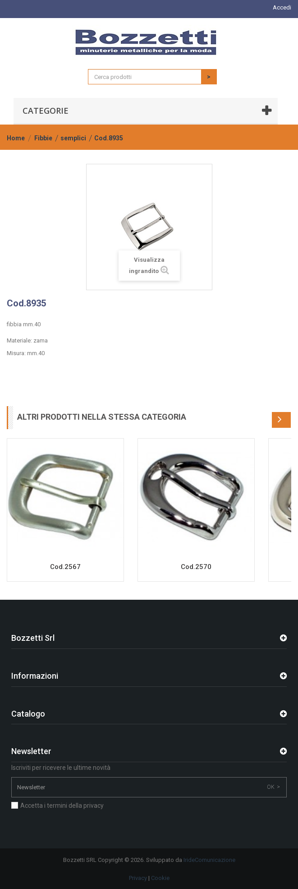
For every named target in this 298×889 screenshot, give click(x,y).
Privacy (138, 878)
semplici (73, 138)
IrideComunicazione (209, 860)
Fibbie (43, 138)
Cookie (160, 878)
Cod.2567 (65, 567)
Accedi (282, 7)
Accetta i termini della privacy (62, 805)
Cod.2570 (196, 567)
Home (16, 138)
